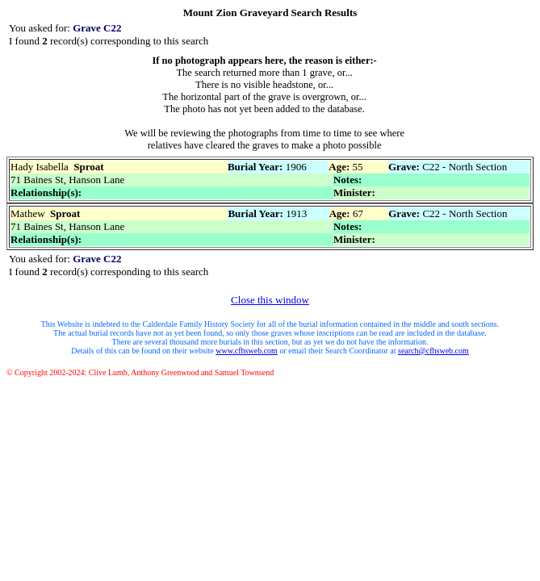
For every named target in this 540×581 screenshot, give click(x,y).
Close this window (270, 300)
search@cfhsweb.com (433, 350)
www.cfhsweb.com (247, 350)
